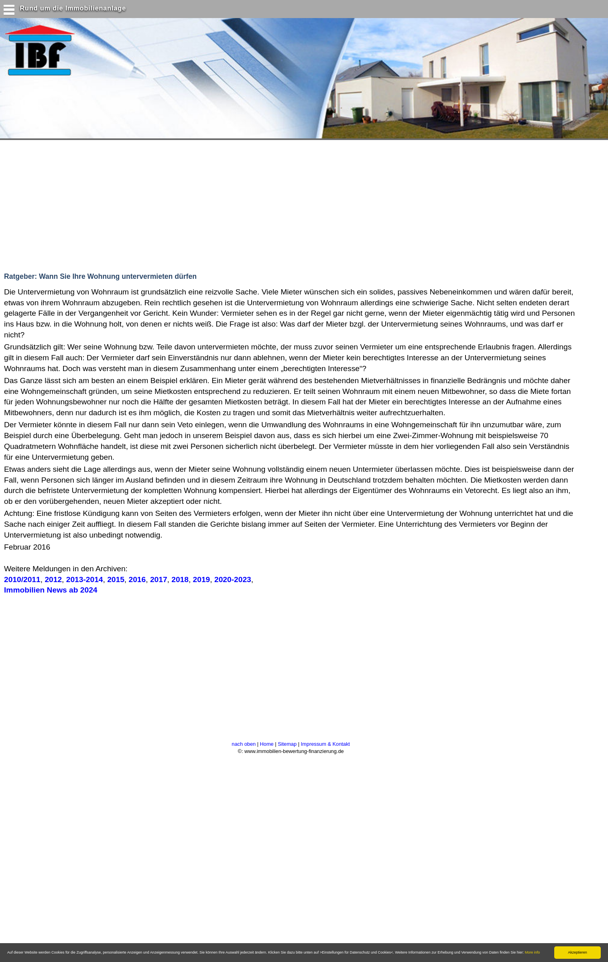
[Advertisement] (156, 204)
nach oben (244, 744)
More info (532, 952)
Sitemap (287, 744)
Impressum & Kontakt (325, 744)
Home (267, 744)
